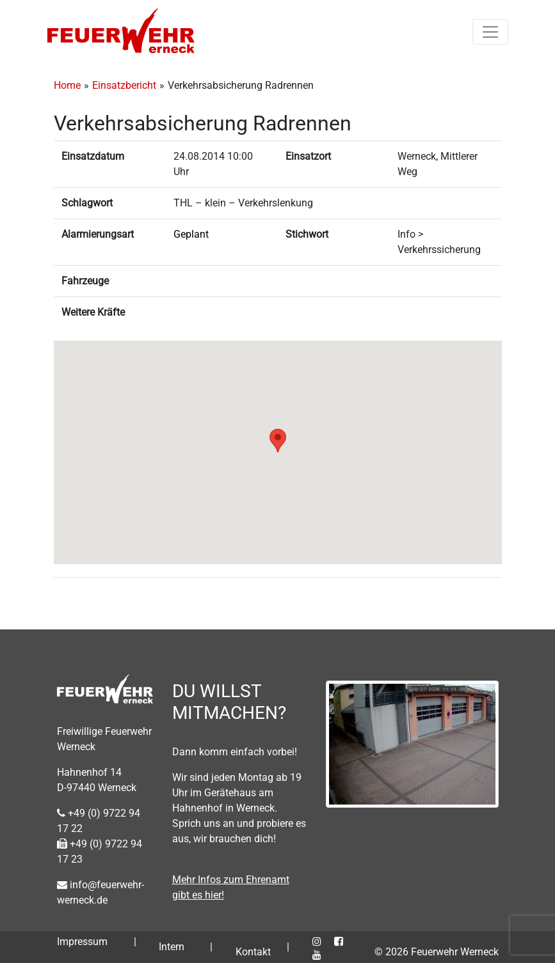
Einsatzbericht (124, 85)
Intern (171, 947)
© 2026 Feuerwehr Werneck (436, 952)
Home (67, 85)
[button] (277, 440)
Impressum (82, 942)
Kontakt (253, 952)
